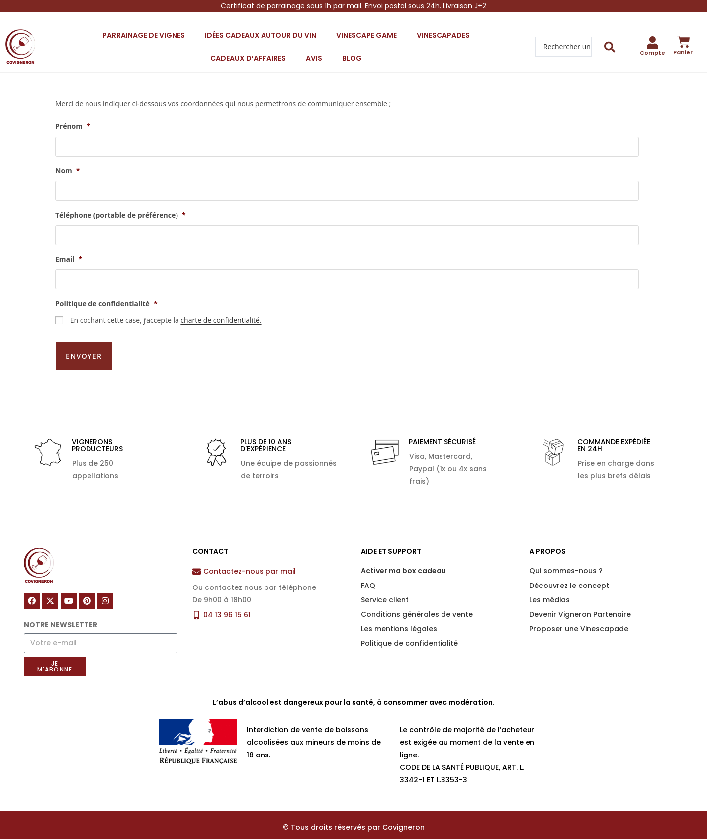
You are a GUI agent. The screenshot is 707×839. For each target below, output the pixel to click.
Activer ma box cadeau (403, 556)
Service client (385, 585)
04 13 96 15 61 (227, 600)
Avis (314, 58)
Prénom (72, 126)
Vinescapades (443, 35)
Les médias (550, 585)
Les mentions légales (399, 614)
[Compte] (652, 42)
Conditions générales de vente (417, 600)
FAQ (368, 571)
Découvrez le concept (569, 571)
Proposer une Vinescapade (579, 614)
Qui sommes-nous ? (566, 556)
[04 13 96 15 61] (196, 600)
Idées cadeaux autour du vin (260, 35)
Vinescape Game (366, 35)
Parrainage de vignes (143, 35)
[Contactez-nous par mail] (196, 557)
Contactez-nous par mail (249, 557)
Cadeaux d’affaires (248, 58)
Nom (67, 171)
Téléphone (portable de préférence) (120, 215)
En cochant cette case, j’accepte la (166, 320)
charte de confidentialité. (220, 320)
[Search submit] (610, 47)
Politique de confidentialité (106, 303)
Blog (352, 58)
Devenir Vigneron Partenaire (580, 600)
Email (68, 259)
